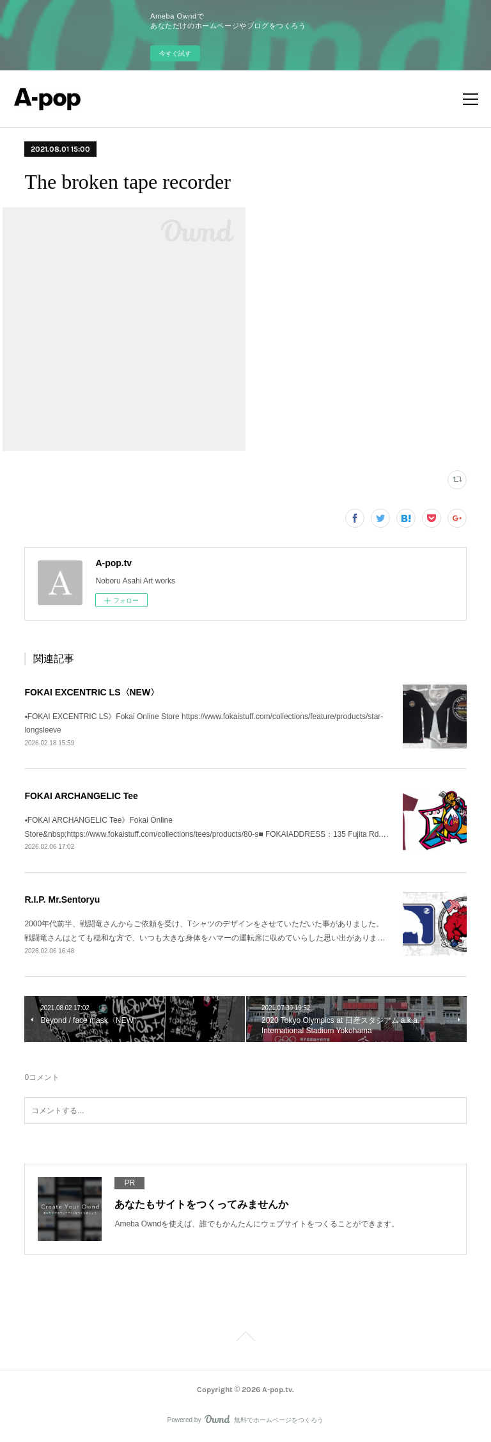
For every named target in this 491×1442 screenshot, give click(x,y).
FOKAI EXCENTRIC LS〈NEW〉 (91, 692)
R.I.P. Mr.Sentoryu (62, 899)
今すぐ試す (175, 53)
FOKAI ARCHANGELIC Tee (80, 796)
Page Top (245, 1338)
